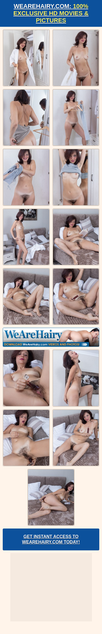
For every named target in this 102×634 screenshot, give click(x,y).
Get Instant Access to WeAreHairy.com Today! (51, 539)
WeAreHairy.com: (50, 13)
